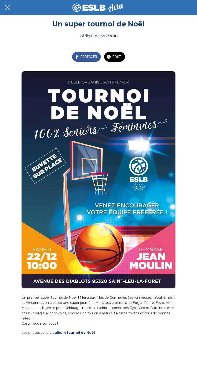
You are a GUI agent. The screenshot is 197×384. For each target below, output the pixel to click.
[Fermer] (7, 7)
